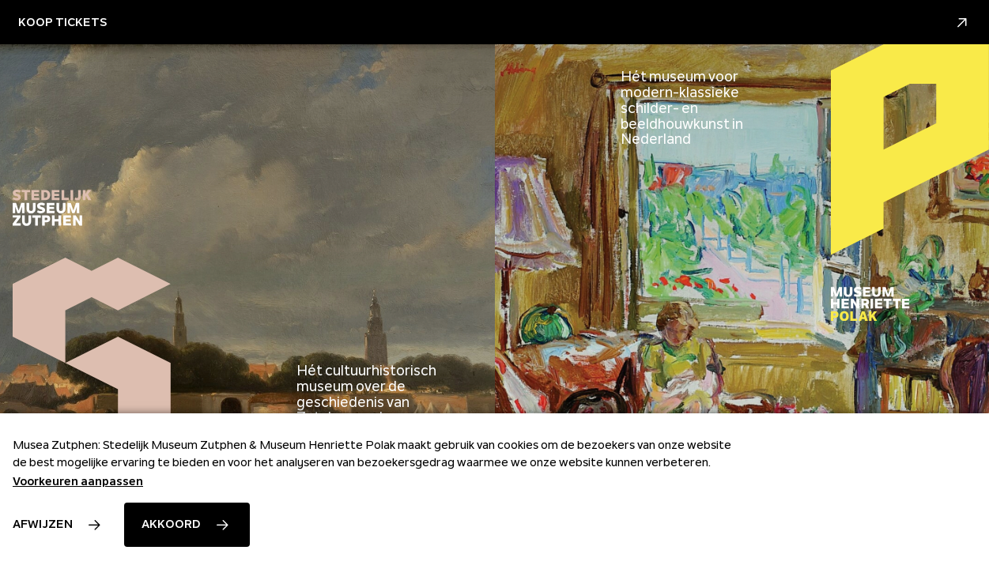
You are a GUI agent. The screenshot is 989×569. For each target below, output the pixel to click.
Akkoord (171, 524)
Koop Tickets (495, 22)
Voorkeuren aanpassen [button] (78, 481)
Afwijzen (43, 524)
